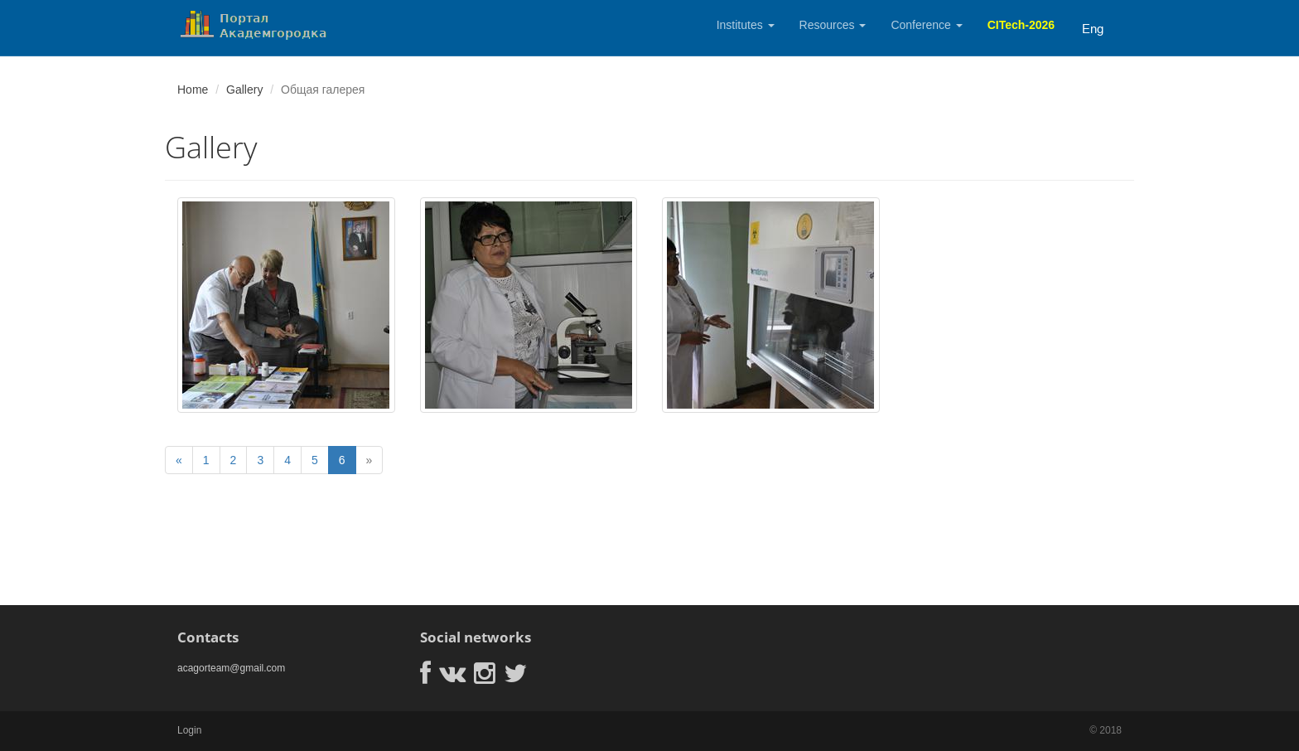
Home (192, 89)
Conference (926, 24)
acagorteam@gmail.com (231, 668)
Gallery (244, 89)
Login (189, 730)
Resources (833, 24)
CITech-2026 (1021, 24)
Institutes (746, 24)
